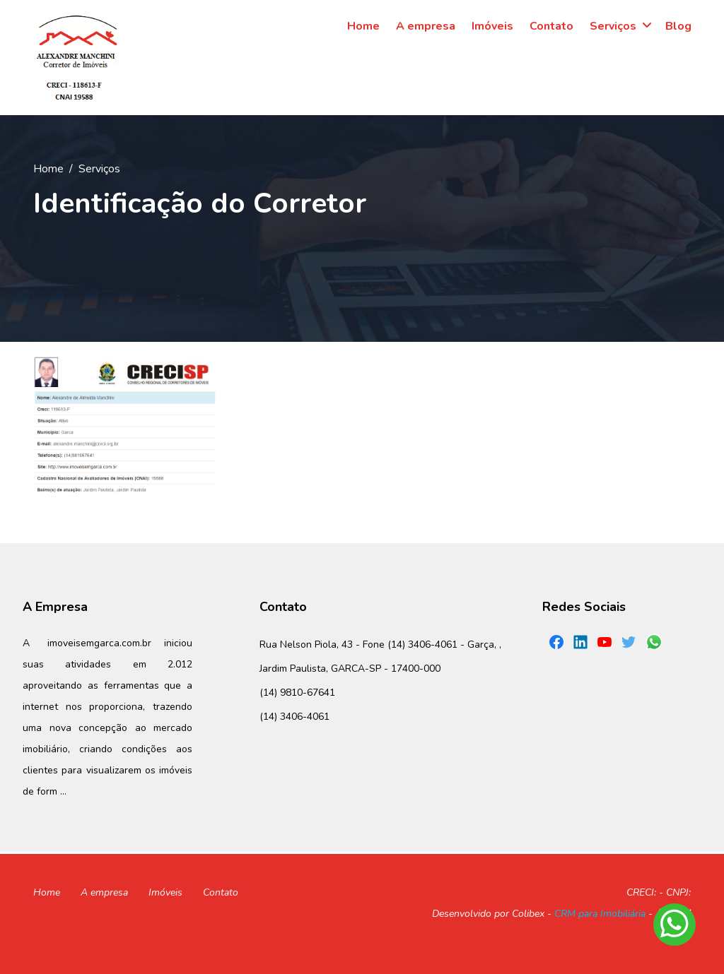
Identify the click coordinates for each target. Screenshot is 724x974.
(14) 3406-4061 (294, 716)
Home (48, 169)
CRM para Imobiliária (600, 913)
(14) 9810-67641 (297, 692)
